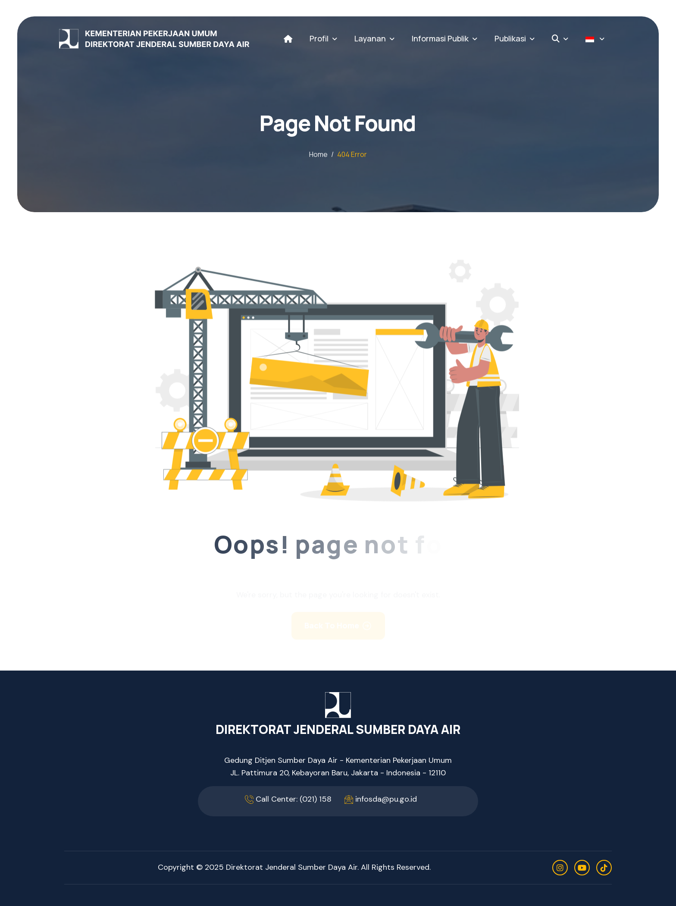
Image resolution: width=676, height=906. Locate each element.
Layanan (370, 38)
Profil (319, 38)
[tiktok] (604, 867)
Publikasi (510, 38)
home (318, 155)
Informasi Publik (440, 38)
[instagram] (560, 867)
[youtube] (582, 867)
